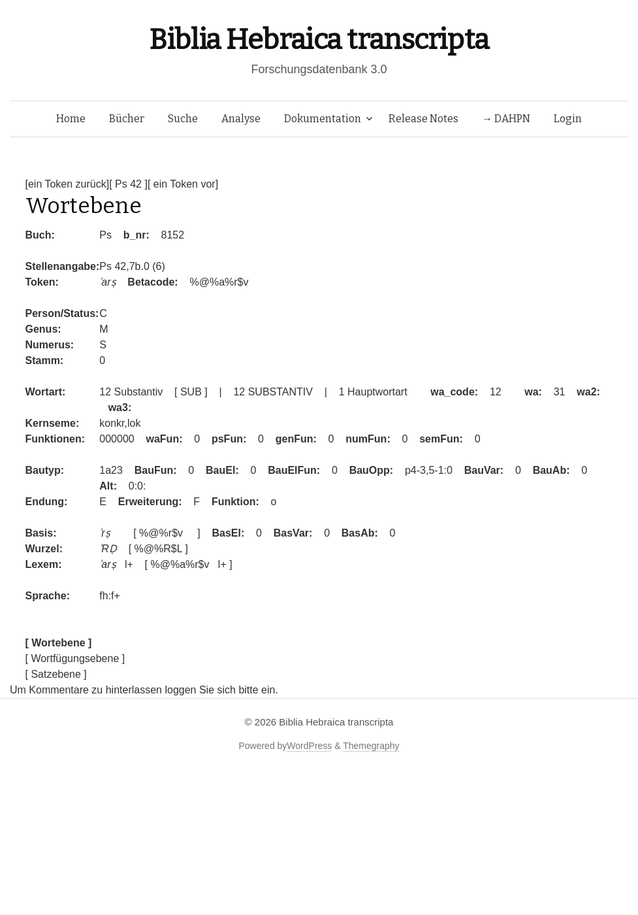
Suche (183, 118)
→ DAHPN (506, 118)
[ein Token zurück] (67, 184)
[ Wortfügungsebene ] (75, 658)
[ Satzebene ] (56, 674)
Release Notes (423, 118)
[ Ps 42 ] (128, 184)
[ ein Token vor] (183, 184)
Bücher (126, 118)
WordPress (309, 745)
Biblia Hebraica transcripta (318, 39)
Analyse (241, 118)
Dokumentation (322, 118)
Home (71, 118)
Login (568, 118)
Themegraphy (371, 745)
